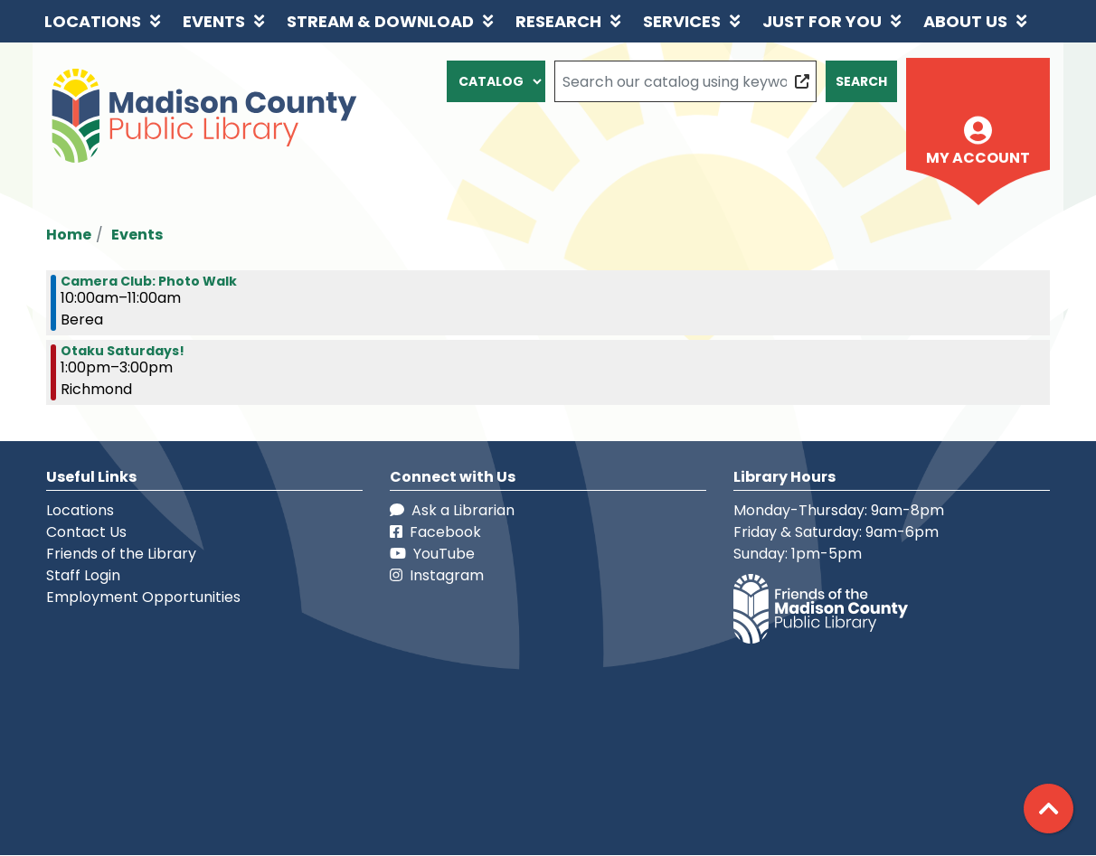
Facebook (435, 532)
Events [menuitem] (214, 21)
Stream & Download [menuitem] (380, 21)
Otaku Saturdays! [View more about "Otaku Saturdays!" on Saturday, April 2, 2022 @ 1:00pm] (122, 351)
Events (137, 234)
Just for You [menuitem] (822, 21)
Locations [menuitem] (92, 21)
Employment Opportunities (143, 597)
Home (68, 234)
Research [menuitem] (558, 21)
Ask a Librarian (452, 510)
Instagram (437, 575)
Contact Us (86, 532)
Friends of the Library (121, 553)
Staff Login (83, 575)
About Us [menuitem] (965, 21)
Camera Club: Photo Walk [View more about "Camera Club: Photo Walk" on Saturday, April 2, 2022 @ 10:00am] (149, 281)
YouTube (432, 553)
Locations (80, 510)
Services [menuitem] (682, 21)
